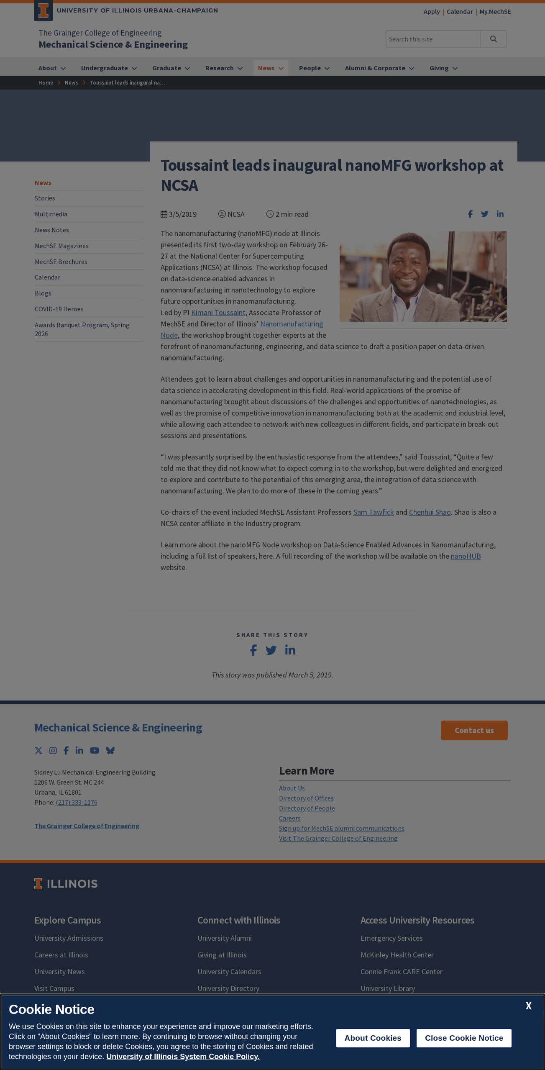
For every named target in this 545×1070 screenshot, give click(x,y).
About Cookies (373, 1038)
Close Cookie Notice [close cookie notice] (464, 1038)
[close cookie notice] (528, 1006)
